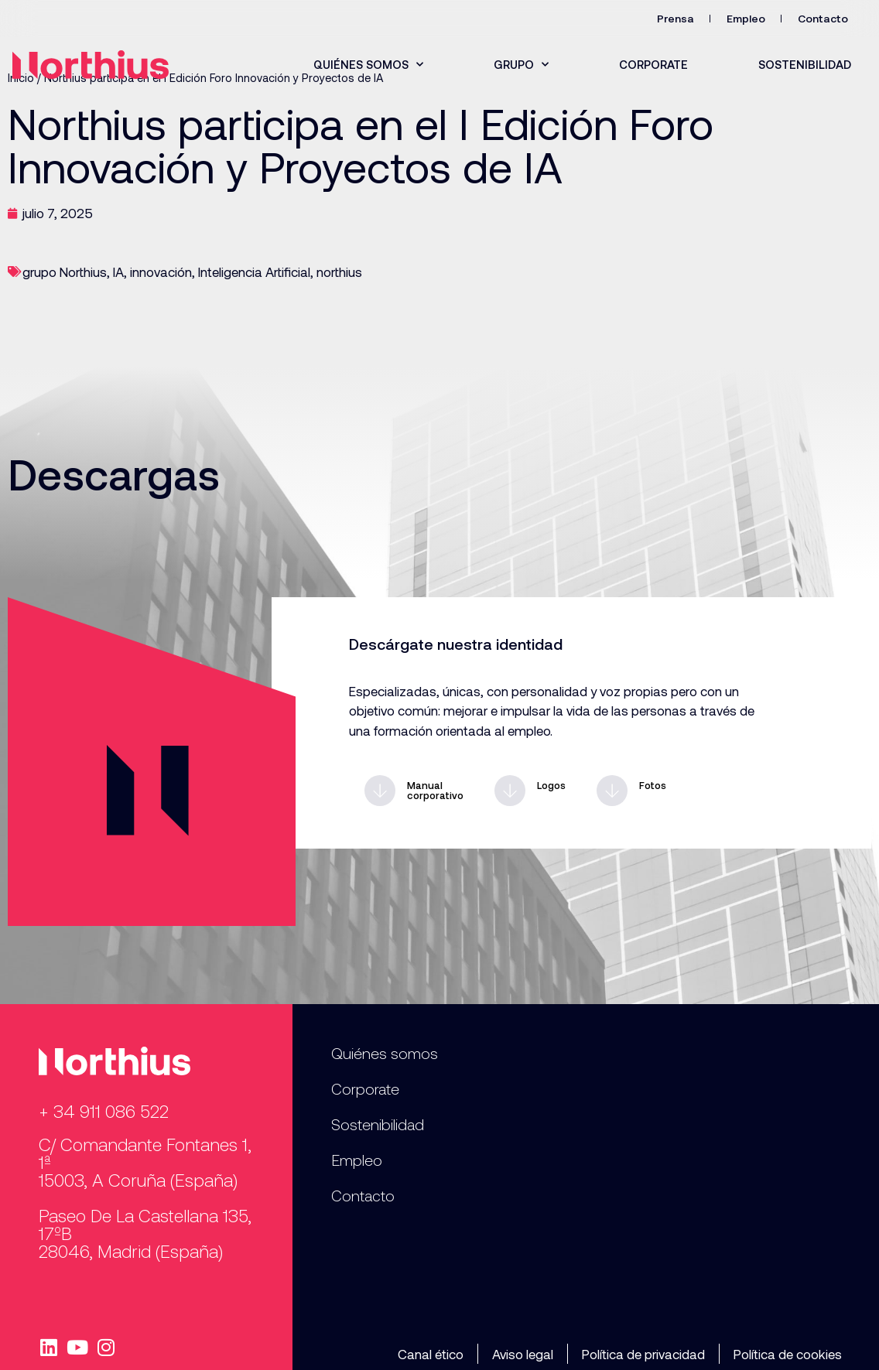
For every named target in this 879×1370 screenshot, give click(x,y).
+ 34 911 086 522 (104, 1111)
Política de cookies (788, 1353)
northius (339, 271)
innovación (161, 271)
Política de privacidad (643, 1353)
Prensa (675, 18)
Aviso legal (522, 1353)
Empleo (746, 18)
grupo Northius (64, 271)
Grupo (521, 65)
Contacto (823, 18)
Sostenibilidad (804, 64)
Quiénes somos (368, 65)
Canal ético (430, 1353)
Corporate (653, 64)
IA (118, 271)
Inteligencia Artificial (254, 271)
